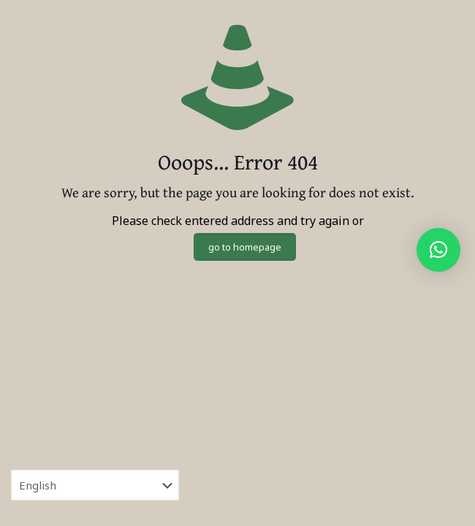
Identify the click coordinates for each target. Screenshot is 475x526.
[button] (438, 250)
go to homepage (244, 247)
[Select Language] (95, 485)
